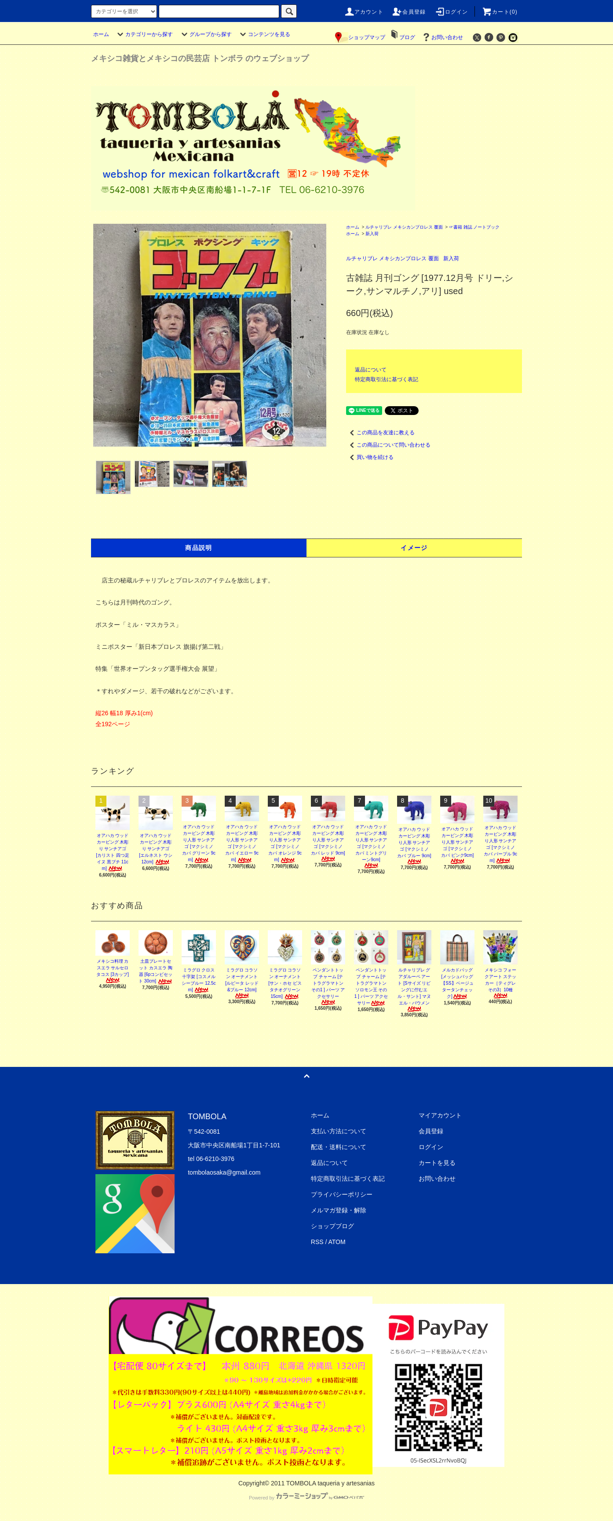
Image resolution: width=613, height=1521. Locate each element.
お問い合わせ (442, 37)
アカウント (363, 12)
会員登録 (409, 12)
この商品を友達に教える (380, 432)
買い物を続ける (370, 457)
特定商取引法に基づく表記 (386, 379)
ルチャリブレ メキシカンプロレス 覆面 (404, 227)
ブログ (407, 37)
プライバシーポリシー (341, 1194)
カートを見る (437, 1162)
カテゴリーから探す (144, 34)
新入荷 (372, 233)
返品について (371, 370)
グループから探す (205, 34)
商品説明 (198, 547)
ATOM (337, 1241)
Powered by (306, 1497)
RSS (317, 1241)
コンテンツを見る (263, 34)
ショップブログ (332, 1226)
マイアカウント (440, 1115)
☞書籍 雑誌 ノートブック (474, 227)
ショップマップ (360, 37)
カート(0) (500, 12)
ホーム (101, 34)
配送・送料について (338, 1146)
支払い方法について (338, 1131)
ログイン (451, 12)
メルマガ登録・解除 (338, 1210)
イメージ (414, 547)
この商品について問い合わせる (388, 445)
